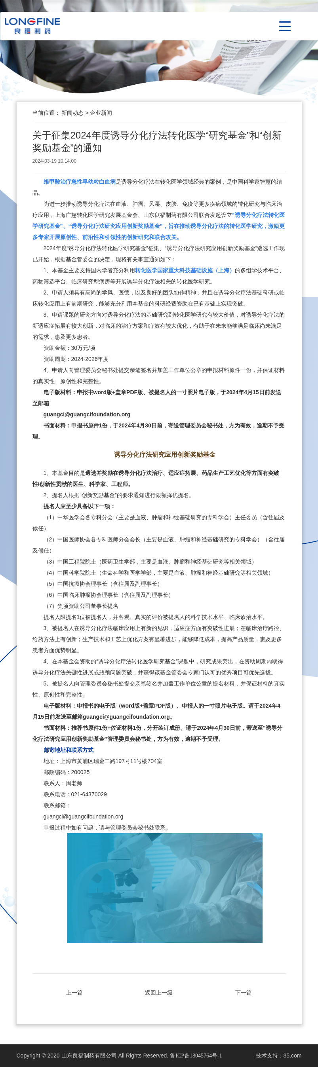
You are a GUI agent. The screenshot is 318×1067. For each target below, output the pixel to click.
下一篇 (243, 992)
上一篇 (74, 992)
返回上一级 (159, 992)
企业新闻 (101, 113)
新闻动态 (73, 113)
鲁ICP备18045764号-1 (196, 1056)
